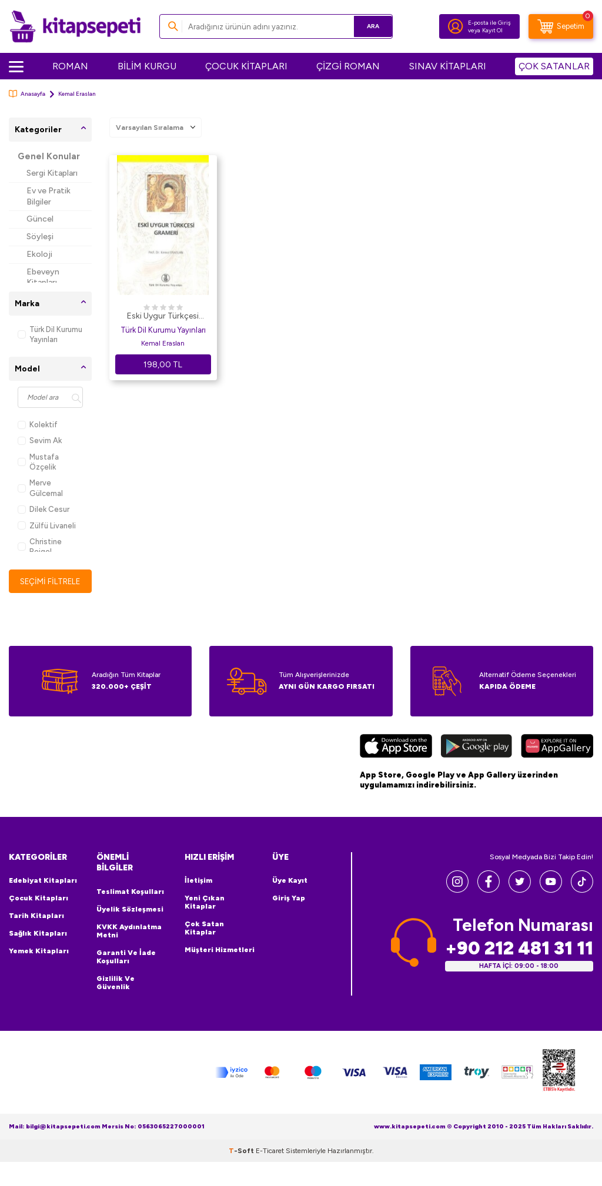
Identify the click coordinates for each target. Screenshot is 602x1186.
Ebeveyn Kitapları (42, 277)
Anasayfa (27, 94)
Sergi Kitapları (52, 173)
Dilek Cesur (43, 509)
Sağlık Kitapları (38, 934)
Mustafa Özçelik (38, 462)
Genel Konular (49, 156)
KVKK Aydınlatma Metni (129, 931)
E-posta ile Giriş (489, 22)
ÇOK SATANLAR (554, 66)
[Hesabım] (455, 26)
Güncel (39, 219)
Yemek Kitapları (39, 951)
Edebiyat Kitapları (43, 881)
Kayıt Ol (492, 30)
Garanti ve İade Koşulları (126, 957)
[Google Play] (476, 748)
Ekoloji (39, 254)
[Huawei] (557, 748)
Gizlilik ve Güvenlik (115, 983)
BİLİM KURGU (147, 66)
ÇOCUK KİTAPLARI (246, 66)
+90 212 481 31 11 (519, 949)
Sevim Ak (40, 440)
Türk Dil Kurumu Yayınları (50, 334)
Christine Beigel (40, 546)
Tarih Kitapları (36, 916)
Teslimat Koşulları (130, 892)
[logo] (75, 26)
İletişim (198, 881)
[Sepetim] (560, 26)
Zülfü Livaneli (47, 525)
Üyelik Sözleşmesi (129, 910)
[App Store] (396, 748)
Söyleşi (39, 237)
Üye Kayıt (289, 881)
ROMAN (70, 66)
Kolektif (38, 424)
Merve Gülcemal (40, 487)
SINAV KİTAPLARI (447, 66)
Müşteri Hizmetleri (220, 950)
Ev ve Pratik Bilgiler (48, 196)
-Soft (242, 1151)
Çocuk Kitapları (38, 898)
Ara (366, 26)
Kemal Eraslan (163, 343)
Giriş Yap (288, 898)
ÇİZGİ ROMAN (348, 66)
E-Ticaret (270, 1151)
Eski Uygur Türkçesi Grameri (163, 317)
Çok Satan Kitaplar (204, 928)
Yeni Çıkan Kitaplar (205, 902)
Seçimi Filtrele (50, 581)
